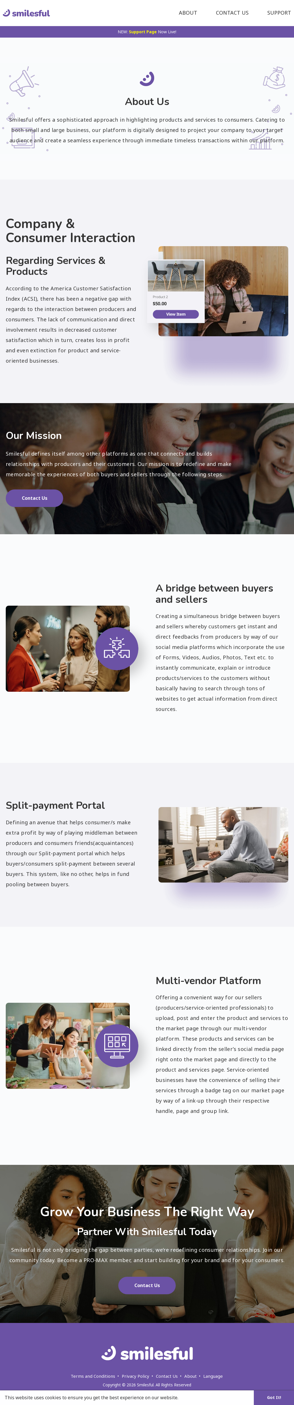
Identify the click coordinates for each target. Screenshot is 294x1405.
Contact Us (232, 12)
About (188, 12)
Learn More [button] (193, 1397)
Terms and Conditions (93, 1376)
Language (213, 1376)
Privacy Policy (135, 1376)
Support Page (143, 31)
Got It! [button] (274, 1397)
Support (279, 12)
